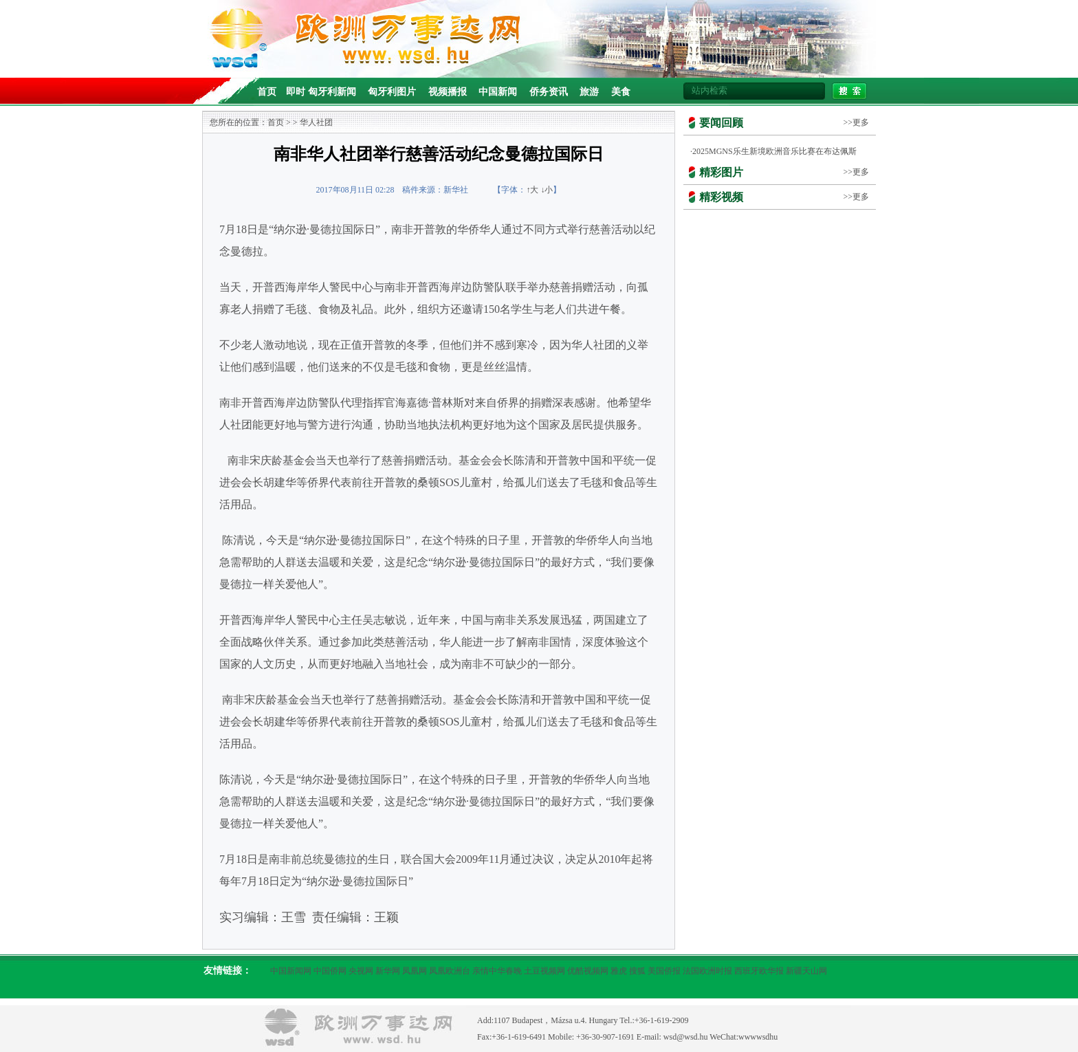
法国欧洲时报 (707, 971)
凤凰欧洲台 (449, 971)
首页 (266, 92)
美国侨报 (664, 971)
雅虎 (618, 971)
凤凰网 (414, 971)
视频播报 (447, 92)
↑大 (532, 190)
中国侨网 (330, 971)
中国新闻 (497, 92)
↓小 (546, 190)
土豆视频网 (544, 971)
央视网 (361, 971)
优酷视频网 (587, 971)
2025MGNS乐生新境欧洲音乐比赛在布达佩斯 (774, 151)
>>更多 (856, 122)
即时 (295, 92)
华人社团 (316, 122)
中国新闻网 (290, 971)
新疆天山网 (806, 971)
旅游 (589, 92)
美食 (620, 92)
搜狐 (637, 971)
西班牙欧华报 (759, 971)
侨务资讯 (548, 92)
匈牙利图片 (392, 92)
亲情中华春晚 (497, 971)
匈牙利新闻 (332, 92)
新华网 (387, 971)
